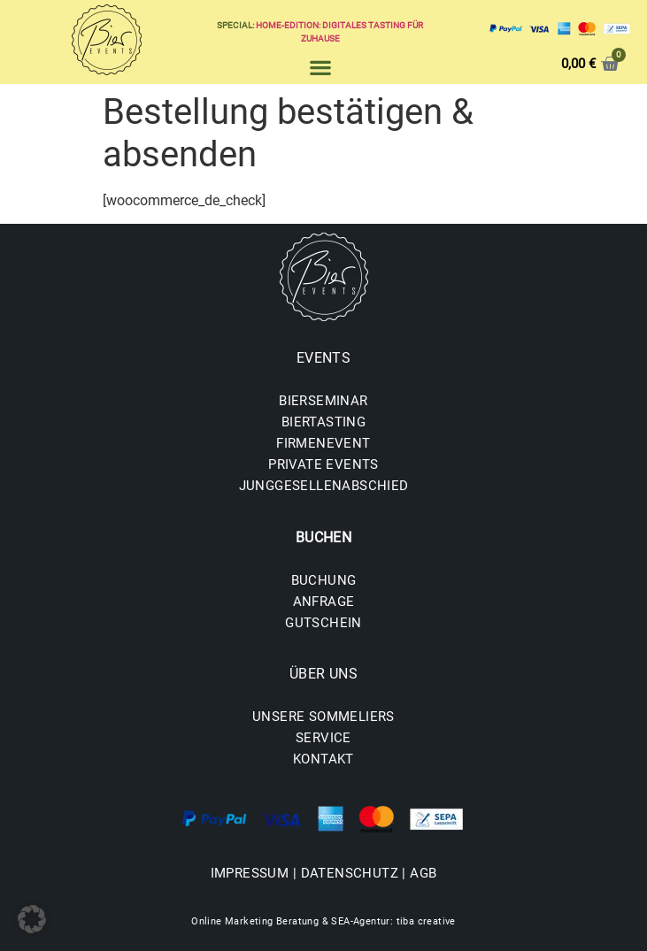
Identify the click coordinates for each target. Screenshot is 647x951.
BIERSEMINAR (323, 401)
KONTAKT (323, 759)
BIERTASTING (323, 422)
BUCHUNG (324, 580)
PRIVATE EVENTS (323, 464)
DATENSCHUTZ (349, 873)
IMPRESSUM (250, 873)
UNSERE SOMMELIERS (323, 717)
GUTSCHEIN (323, 623)
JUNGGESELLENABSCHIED (324, 486)
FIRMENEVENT (323, 443)
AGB (423, 873)
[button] (320, 67)
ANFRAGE (324, 602)
